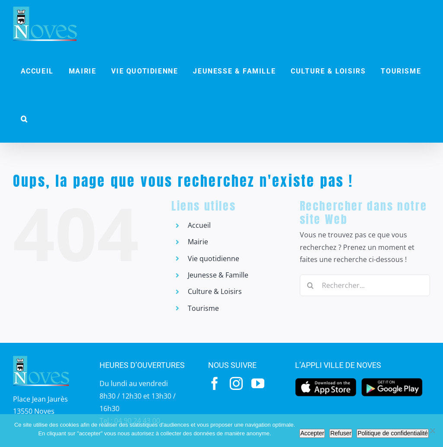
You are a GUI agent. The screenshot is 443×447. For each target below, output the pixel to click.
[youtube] (257, 383)
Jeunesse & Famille (218, 275)
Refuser (340, 433)
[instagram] (236, 383)
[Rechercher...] (365, 285)
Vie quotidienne (213, 258)
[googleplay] (392, 380)
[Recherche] (310, 285)
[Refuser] (432, 430)
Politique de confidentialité (392, 433)
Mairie (198, 241)
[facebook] (214, 383)
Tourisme (203, 308)
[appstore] (325, 380)
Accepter (312, 433)
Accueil (199, 225)
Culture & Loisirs (215, 291)
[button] (24, 119)
